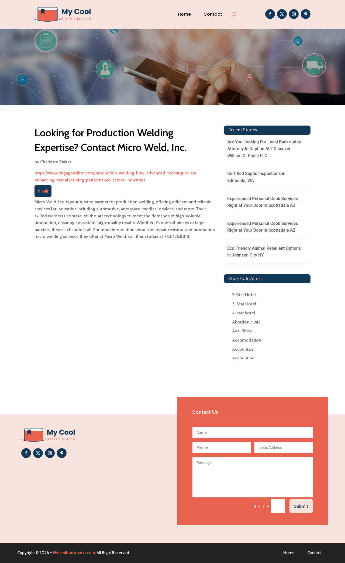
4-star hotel (243, 312)
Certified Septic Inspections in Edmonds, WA (256, 177)
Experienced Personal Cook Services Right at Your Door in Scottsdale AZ (262, 202)
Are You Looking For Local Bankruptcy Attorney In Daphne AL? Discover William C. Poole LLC (264, 148)
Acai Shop (242, 330)
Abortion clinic (246, 322)
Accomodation (246, 340)
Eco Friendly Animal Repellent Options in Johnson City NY (264, 252)
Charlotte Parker (55, 161)
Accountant (243, 349)
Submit (301, 506)
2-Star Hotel (244, 294)
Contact (212, 14)
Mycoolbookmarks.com (74, 552)
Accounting (243, 358)
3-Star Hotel (244, 303)
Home (184, 14)
